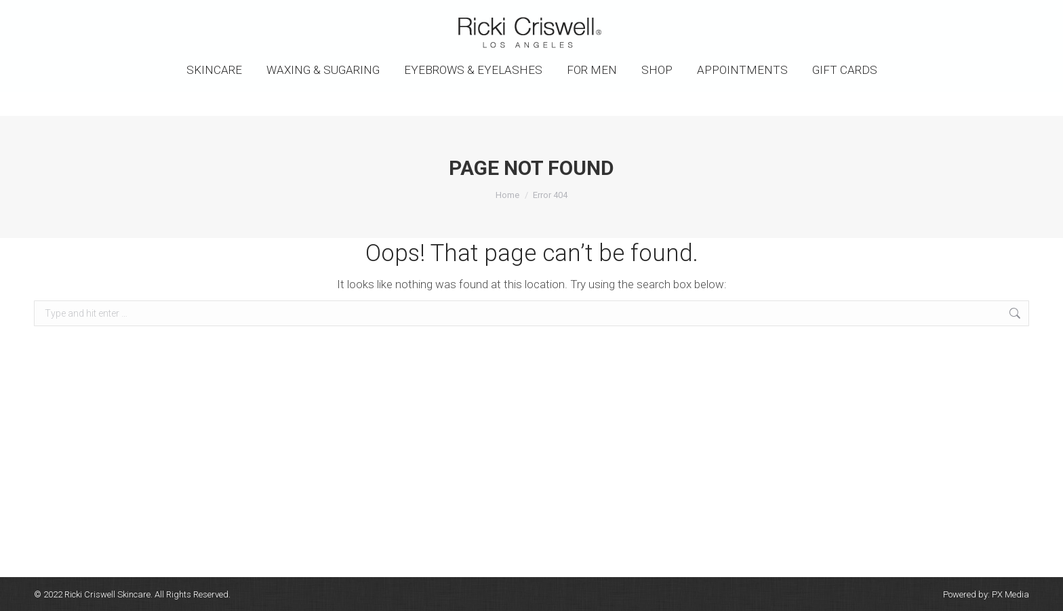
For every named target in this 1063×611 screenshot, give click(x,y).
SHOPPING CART (992, 12)
